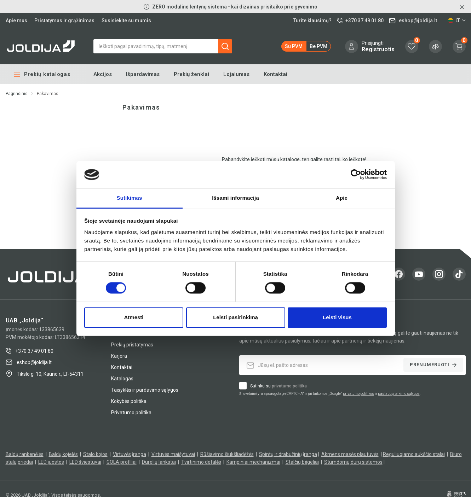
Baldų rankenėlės (25, 454)
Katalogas (122, 378)
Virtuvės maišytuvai (173, 454)
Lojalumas (236, 74)
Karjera (119, 356)
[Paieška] (162, 46)
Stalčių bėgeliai (302, 462)
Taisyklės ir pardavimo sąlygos (144, 390)
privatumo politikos (358, 394)
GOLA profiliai (122, 462)
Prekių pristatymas (132, 344)
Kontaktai (275, 74)
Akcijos (102, 74)
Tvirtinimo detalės (201, 462)
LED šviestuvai (85, 462)
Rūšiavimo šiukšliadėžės (227, 454)
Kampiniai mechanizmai (253, 462)
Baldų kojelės (63, 454)
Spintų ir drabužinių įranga (288, 454)
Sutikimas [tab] (129, 198)
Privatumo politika (131, 412)
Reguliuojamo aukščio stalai (414, 454)
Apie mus (16, 20)
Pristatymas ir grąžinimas (64, 20)
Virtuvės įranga (129, 454)
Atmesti (133, 317)
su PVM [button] (294, 46)
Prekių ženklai (191, 74)
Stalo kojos (95, 454)
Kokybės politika (129, 401)
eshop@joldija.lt (29, 362)
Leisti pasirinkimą (235, 317)
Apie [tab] (341, 198)
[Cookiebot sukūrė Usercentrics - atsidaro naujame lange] (356, 174)
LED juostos (51, 462)
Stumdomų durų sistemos (353, 462)
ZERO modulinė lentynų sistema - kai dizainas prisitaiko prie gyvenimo (234, 7)
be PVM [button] (318, 46)
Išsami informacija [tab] (235, 198)
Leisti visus (337, 317)
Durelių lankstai (159, 462)
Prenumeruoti (433, 364)
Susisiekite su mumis (126, 20)
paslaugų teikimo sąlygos (399, 394)
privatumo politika (289, 386)
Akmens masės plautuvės (350, 454)
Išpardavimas (143, 74)
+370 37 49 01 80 (29, 351)
